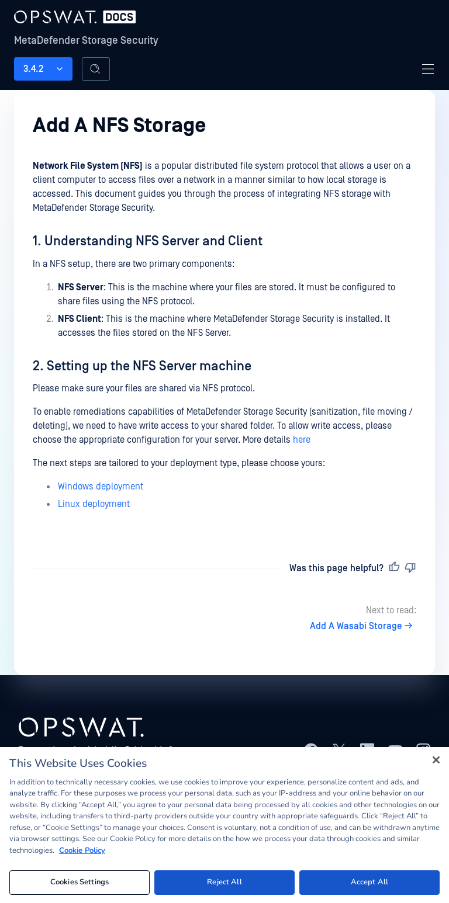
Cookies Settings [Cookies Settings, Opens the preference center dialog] (79, 885)
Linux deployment (94, 504)
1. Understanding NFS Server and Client (148, 241)
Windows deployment (100, 486)
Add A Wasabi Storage (363, 626)
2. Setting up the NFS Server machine (142, 366)
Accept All (369, 885)
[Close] (436, 762)
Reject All (224, 885)
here (301, 440)
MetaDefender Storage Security (86, 40)
